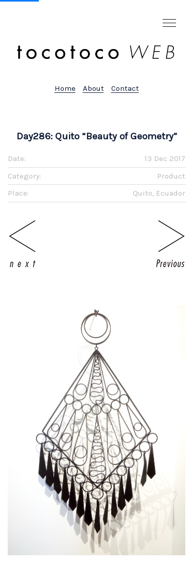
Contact (125, 88)
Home (65, 88)
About (93, 88)
